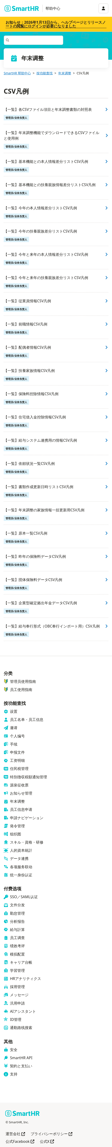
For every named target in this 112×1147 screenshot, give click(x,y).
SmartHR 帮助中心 (17, 73)
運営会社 (15, 1134)
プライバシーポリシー (51, 1134)
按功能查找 (44, 73)
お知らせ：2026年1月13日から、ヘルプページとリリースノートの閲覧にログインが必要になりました (56, 24)
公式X (47, 1142)
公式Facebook (20, 1142)
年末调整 (64, 73)
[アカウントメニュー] (103, 8)
